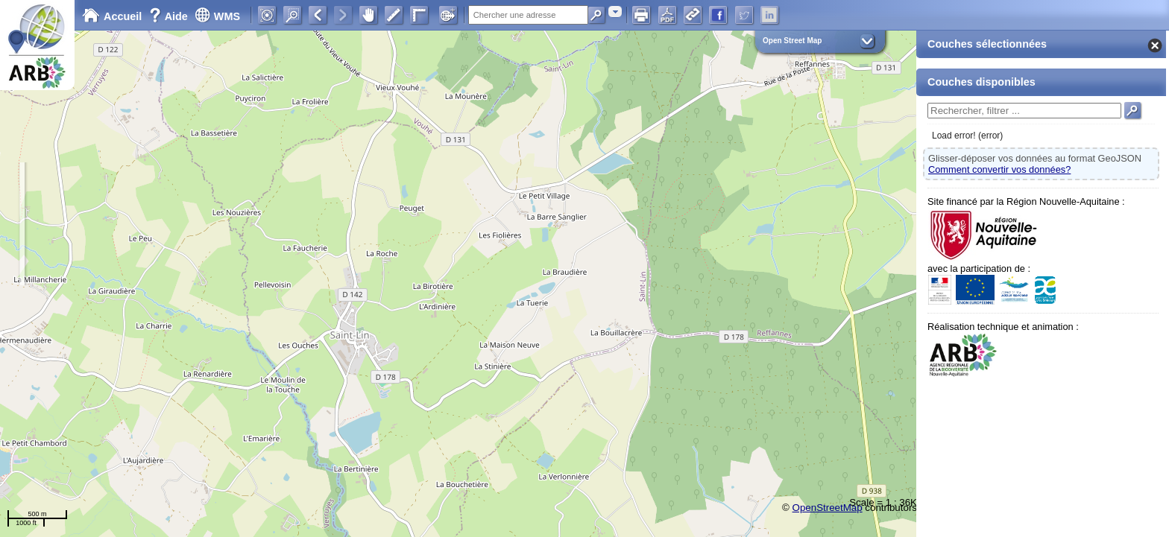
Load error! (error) (967, 135)
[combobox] (615, 11)
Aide (170, 16)
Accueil (112, 16)
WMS (217, 16)
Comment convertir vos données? (999, 169)
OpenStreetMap (828, 507)
